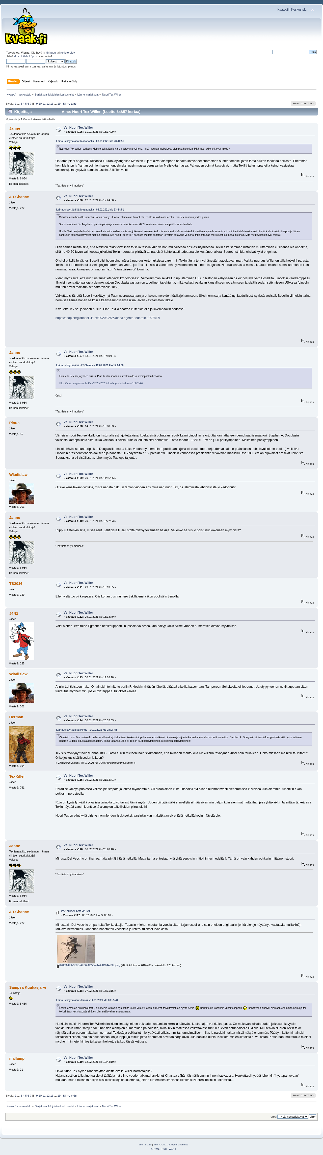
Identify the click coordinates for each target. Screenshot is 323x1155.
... (18, 103)
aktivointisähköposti (26, 56)
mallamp (16, 1058)
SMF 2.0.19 (145, 1144)
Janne (14, 128)
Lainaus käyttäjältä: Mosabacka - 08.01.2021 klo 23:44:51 (90, 141)
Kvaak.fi (283, 9)
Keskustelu (299, 9)
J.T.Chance (19, 197)
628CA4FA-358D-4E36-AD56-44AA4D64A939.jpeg (88, 965)
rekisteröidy (67, 52)
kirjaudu (51, 52)
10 (40, 103)
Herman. (16, 717)
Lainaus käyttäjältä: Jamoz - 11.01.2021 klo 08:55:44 (87, 1000)
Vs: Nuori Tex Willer (78, 127)
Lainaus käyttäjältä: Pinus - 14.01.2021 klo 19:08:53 (86, 729)
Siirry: (274, 1116)
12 (47, 103)
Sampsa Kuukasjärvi (27, 987)
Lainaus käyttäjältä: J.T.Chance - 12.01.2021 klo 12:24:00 (90, 365)
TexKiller (17, 776)
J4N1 (13, 613)
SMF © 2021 (161, 1144)
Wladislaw (18, 474)
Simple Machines (178, 1144)
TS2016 (15, 583)
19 (59, 103)
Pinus (14, 423)
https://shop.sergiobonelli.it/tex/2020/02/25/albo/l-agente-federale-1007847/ (108, 318)
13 (51, 103)
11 (43, 103)
